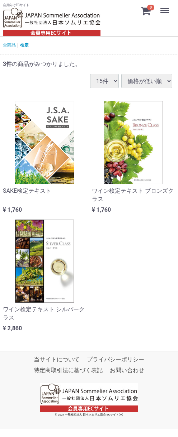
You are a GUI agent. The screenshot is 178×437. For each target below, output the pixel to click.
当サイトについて (57, 359)
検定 (24, 45)
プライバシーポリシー (115, 359)
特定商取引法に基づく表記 (68, 370)
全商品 (9, 45)
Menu (165, 7)
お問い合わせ (127, 370)
